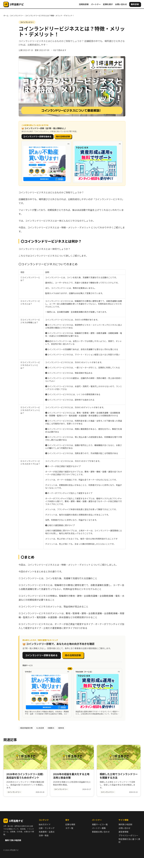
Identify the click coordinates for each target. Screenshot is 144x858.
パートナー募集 (99, 828)
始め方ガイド (45, 824)
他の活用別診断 (63, 136)
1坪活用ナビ (13, 820)
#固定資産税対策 (26, 728)
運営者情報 (123, 831)
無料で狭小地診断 (13, 840)
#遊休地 (61, 728)
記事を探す (108, 4)
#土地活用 (40, 728)
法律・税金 (44, 835)
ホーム (5, 15)
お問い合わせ (121, 4)
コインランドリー (16, 15)
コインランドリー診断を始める (37, 136)
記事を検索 (70, 824)
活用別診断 (84, 4)
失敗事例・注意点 (47, 831)
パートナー (96, 4)
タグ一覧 (69, 828)
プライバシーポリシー (128, 835)
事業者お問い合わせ (101, 831)
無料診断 (135, 4)
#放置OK (51, 728)
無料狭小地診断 (125, 824)
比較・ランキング (47, 828)
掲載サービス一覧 (100, 824)
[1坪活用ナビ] (13, 4)
